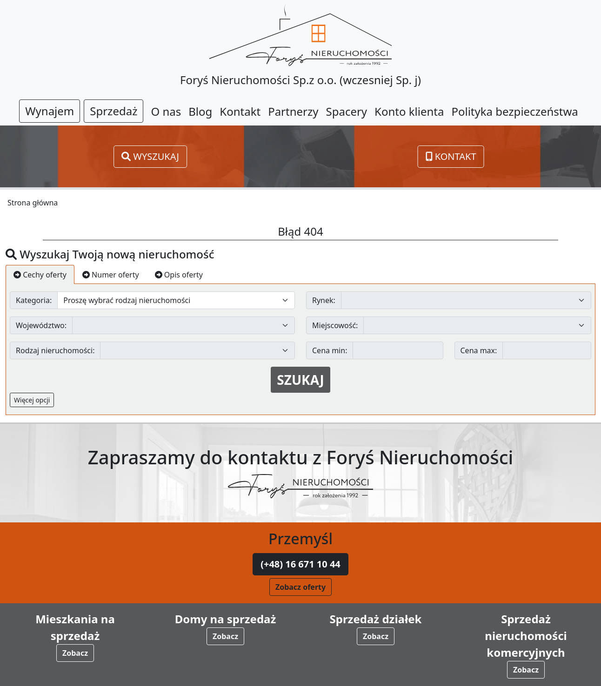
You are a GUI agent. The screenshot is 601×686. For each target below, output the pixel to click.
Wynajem (49, 111)
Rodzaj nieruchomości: (55, 350)
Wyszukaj (150, 156)
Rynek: (323, 300)
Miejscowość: (335, 325)
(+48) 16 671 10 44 (300, 564)
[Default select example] (176, 300)
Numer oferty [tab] (110, 275)
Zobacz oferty (300, 587)
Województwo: (41, 325)
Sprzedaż (113, 111)
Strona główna (32, 203)
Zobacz (75, 653)
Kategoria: (34, 300)
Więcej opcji (32, 400)
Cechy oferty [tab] (40, 275)
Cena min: (329, 350)
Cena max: (479, 350)
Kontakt (451, 156)
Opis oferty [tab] (179, 275)
